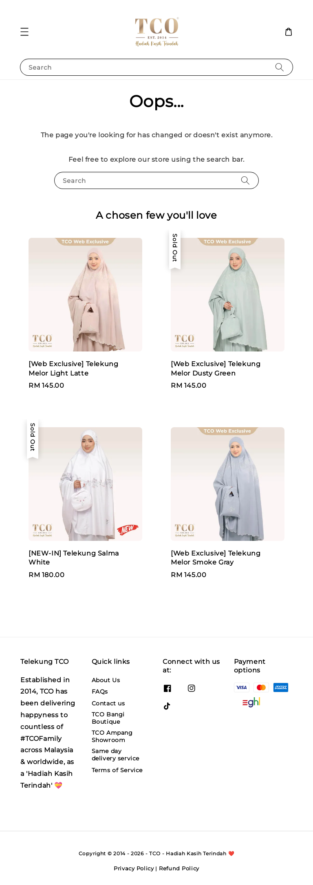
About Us (106, 680)
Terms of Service (117, 770)
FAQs (100, 691)
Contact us (108, 703)
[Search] (280, 67)
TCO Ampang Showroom (112, 736)
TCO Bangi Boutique (108, 718)
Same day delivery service (116, 754)
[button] (24, 32)
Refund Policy (179, 868)
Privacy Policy (134, 868)
